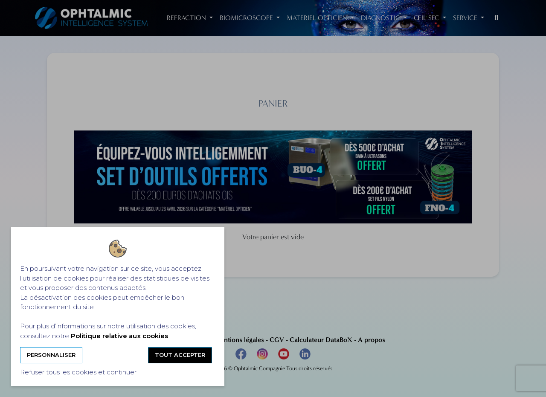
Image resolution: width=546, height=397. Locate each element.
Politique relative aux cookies (119, 336)
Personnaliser (51, 354)
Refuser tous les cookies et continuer (78, 372)
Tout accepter (180, 354)
